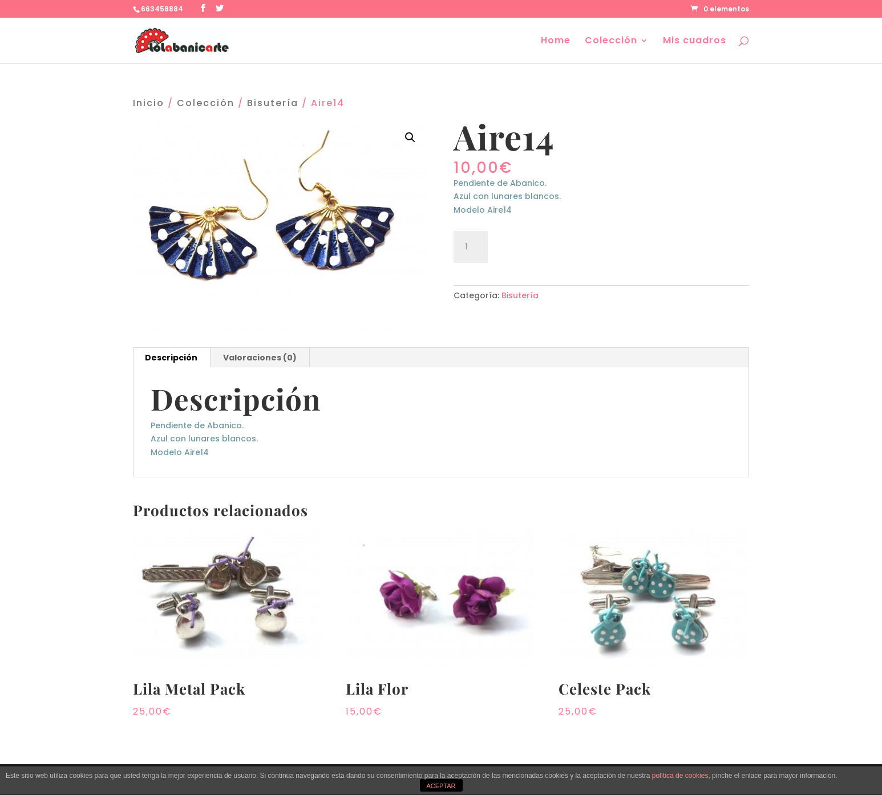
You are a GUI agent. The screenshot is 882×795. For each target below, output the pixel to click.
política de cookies (680, 776)
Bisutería (272, 102)
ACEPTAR (440, 785)
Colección (611, 41)
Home (556, 41)
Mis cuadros (694, 41)
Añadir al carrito (558, 245)
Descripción (171, 357)
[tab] (171, 357)
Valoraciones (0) (260, 357)
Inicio (148, 102)
